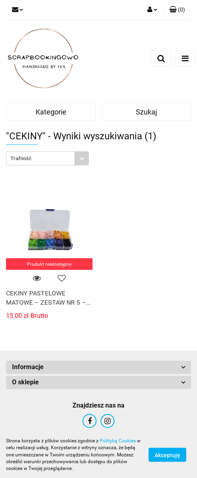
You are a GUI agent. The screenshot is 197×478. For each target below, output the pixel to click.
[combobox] (47, 158)
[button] (177, 10)
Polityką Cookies (118, 441)
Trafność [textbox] (21, 158)
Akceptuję (167, 455)
